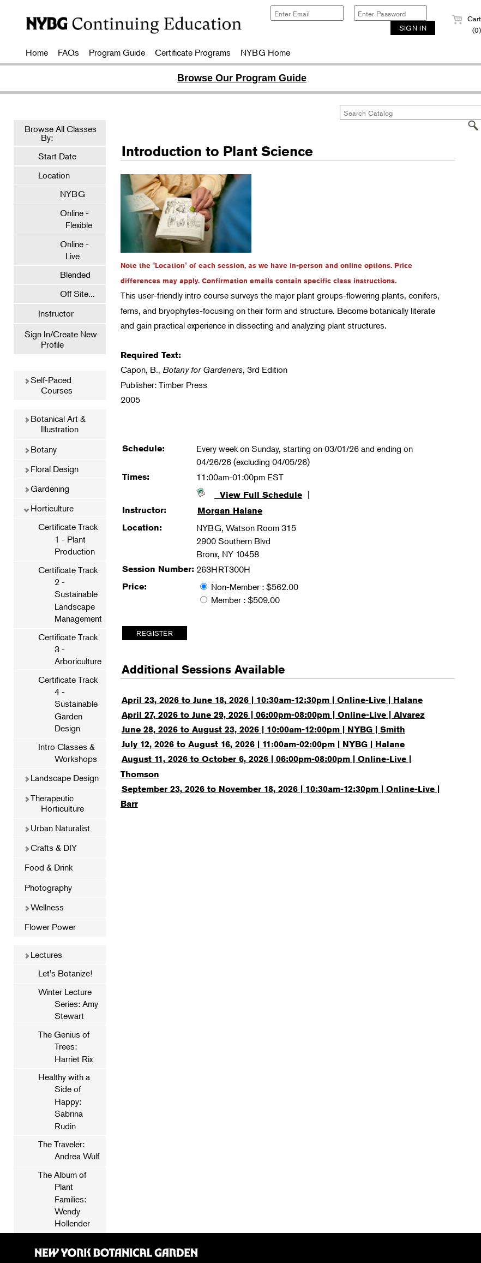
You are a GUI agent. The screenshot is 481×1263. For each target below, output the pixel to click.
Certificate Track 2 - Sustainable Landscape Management (70, 594)
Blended (70, 274)
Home (37, 52)
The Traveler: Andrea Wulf (68, 1150)
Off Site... (72, 293)
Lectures (43, 954)
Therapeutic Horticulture (54, 803)
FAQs (68, 52)
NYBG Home (265, 52)
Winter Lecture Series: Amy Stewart (68, 1004)
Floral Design (51, 468)
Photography (48, 887)
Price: (134, 586)
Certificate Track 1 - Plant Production (68, 539)
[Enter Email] (307, 13)
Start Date (57, 156)
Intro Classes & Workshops (67, 752)
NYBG (67, 193)
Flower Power (50, 926)
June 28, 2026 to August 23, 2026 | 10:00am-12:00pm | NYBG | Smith (263, 729)
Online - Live (69, 250)
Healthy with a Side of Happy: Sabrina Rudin (64, 1101)
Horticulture (49, 508)
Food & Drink (49, 867)
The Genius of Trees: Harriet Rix (65, 1046)
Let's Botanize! (65, 973)
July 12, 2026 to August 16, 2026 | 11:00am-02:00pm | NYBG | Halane (263, 744)
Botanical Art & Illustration (55, 423)
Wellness (44, 907)
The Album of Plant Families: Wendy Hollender (64, 1199)
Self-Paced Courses (48, 385)
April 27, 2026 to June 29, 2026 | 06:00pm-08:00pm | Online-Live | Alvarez (273, 715)
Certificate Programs (193, 52)
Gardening (46, 488)
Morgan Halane (229, 510)
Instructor (56, 313)
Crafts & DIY (50, 847)
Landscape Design (61, 777)
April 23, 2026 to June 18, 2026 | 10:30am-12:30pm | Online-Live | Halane (272, 700)
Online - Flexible (70, 218)
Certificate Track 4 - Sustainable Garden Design (68, 704)
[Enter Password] (390, 13)
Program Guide (117, 52)
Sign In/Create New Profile (61, 339)
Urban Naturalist (57, 828)
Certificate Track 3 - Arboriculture (69, 649)
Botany (40, 449)
